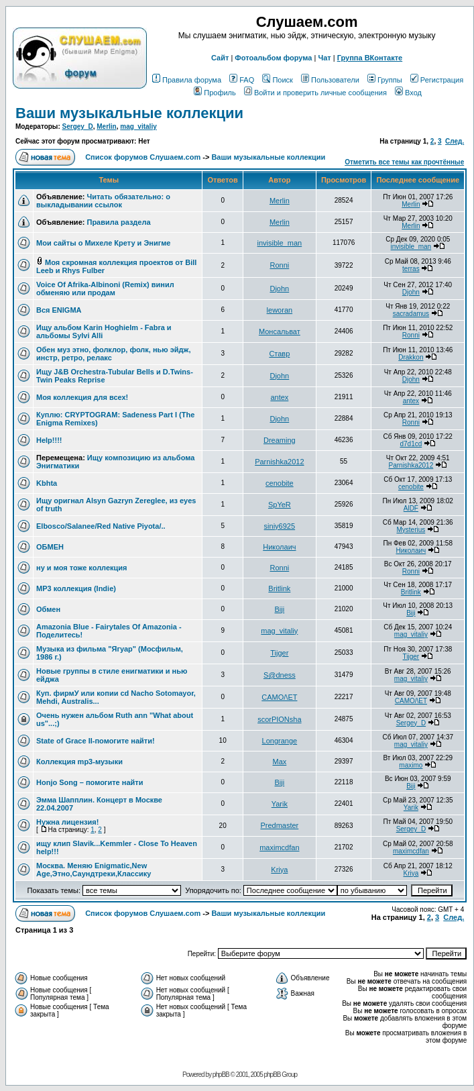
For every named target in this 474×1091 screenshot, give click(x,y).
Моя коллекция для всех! (82, 397)
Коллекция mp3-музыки (79, 762)
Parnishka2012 (279, 462)
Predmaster (279, 825)
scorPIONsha (279, 719)
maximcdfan (279, 847)
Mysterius (410, 529)
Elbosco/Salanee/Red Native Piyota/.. (101, 526)
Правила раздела (118, 222)
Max (279, 762)
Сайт (220, 58)
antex (279, 397)
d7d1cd (411, 444)
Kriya (279, 870)
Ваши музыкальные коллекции (129, 113)
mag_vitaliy (138, 126)
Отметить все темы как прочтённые (404, 162)
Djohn (279, 288)
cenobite (279, 483)
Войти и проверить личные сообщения (315, 93)
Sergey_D (77, 126)
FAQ (241, 80)
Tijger (279, 653)
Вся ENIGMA (59, 310)
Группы (384, 80)
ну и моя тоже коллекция (81, 568)
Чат (324, 58)
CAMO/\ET (279, 697)
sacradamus (411, 313)
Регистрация (436, 80)
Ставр (279, 354)
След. (454, 141)
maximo (410, 765)
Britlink (279, 588)
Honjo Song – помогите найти (89, 782)
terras (411, 268)
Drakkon (410, 357)
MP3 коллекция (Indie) (76, 588)
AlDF (411, 508)
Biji (280, 609)
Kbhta (46, 483)
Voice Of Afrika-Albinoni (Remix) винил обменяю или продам (105, 288)
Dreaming (279, 440)
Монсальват (279, 331)
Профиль (215, 93)
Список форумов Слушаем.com (142, 157)
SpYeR (279, 505)
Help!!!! (49, 440)
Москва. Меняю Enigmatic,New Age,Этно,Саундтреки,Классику (93, 870)
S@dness (279, 675)
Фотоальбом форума (273, 58)
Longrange (280, 741)
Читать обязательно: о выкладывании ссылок (103, 201)
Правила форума (186, 80)
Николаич (279, 547)
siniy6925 (279, 526)
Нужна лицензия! (67, 822)
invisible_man (279, 243)
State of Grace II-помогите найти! (95, 741)
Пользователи (330, 80)
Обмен (48, 609)
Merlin (106, 126)
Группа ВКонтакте (370, 58)
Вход (408, 93)
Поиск (277, 80)
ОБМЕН (50, 547)
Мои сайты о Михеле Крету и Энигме (103, 243)
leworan (280, 310)
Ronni (279, 265)
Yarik (280, 804)
